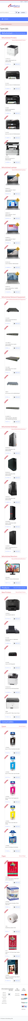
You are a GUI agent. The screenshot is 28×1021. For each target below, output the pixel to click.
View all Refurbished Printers (19, 40)
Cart (23, 12)
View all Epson (22, 726)
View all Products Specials (19, 587)
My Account (17, 993)
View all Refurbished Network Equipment (16, 299)
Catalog (6, 19)
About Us (4, 992)
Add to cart (17, 64)
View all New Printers (21, 592)
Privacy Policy (4, 997)
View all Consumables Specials (18, 724)
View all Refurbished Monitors (19, 559)
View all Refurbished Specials (19, 33)
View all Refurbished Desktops (18, 429)
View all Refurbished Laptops (19, 170)
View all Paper (22, 856)
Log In (21, 1)
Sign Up (25, 1)
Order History (17, 995)
